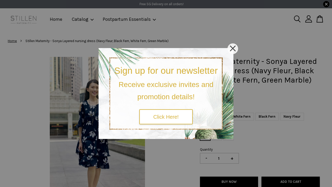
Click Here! (166, 116)
